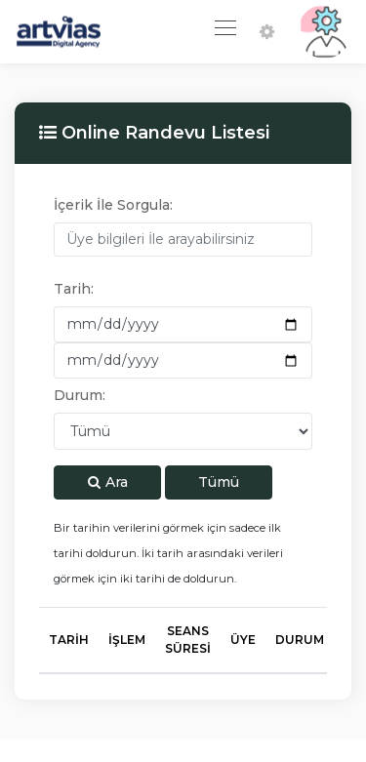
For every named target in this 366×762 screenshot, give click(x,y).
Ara (108, 482)
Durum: (79, 395)
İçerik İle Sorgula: (113, 205)
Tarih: (74, 289)
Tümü (218, 482)
